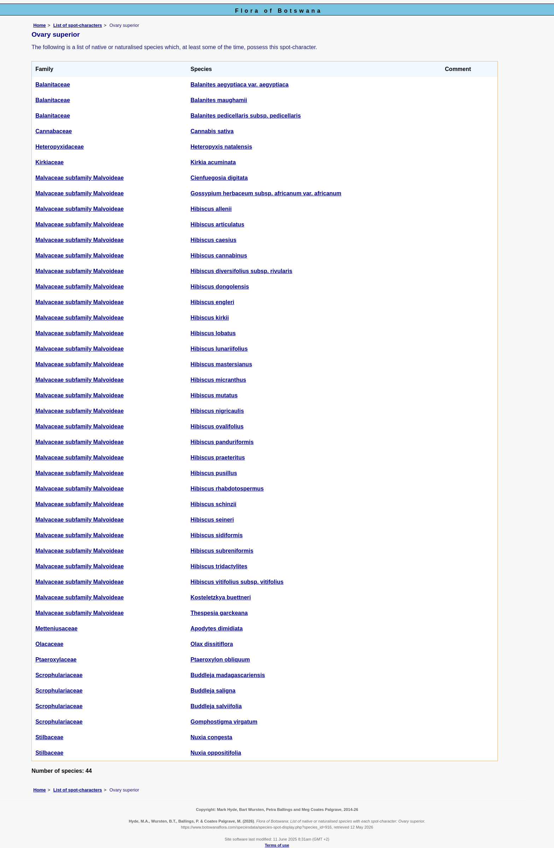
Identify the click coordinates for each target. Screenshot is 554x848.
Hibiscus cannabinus (218, 256)
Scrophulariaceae (58, 675)
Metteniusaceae (56, 628)
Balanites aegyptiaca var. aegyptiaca (239, 85)
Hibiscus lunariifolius (219, 349)
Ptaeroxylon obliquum (220, 660)
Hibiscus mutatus (213, 395)
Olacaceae (49, 644)
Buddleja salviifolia (216, 706)
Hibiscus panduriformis (222, 442)
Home (39, 25)
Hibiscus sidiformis (216, 535)
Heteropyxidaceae (59, 147)
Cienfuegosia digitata (219, 178)
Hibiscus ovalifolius (216, 426)
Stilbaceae (49, 737)
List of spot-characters (77, 25)
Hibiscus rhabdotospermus (227, 489)
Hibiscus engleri (212, 302)
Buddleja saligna (212, 691)
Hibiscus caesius (213, 240)
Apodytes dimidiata (216, 628)
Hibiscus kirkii (209, 318)
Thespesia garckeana (219, 613)
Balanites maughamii (218, 100)
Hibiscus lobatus (213, 333)
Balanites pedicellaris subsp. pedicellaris (245, 116)
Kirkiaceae (49, 162)
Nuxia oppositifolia (215, 753)
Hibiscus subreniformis (221, 551)
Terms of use (277, 845)
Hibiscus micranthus (218, 380)
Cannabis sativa (212, 131)
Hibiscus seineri (212, 520)
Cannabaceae (53, 131)
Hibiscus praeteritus (217, 458)
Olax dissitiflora (211, 644)
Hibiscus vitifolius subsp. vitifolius (236, 582)
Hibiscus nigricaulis (217, 411)
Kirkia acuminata (213, 162)
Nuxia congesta (211, 737)
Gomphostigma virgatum (223, 722)
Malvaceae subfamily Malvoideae (79, 178)
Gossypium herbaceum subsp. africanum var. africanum (265, 193)
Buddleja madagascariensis (227, 675)
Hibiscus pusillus (213, 473)
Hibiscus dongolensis (219, 287)
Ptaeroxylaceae (56, 660)
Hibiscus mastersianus (221, 364)
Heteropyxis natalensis (221, 147)
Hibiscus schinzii (213, 504)
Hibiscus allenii (210, 209)
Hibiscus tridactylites (218, 566)
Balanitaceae (52, 85)
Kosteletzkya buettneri (220, 597)
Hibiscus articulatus (217, 224)
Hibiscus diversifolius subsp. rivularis (241, 271)
